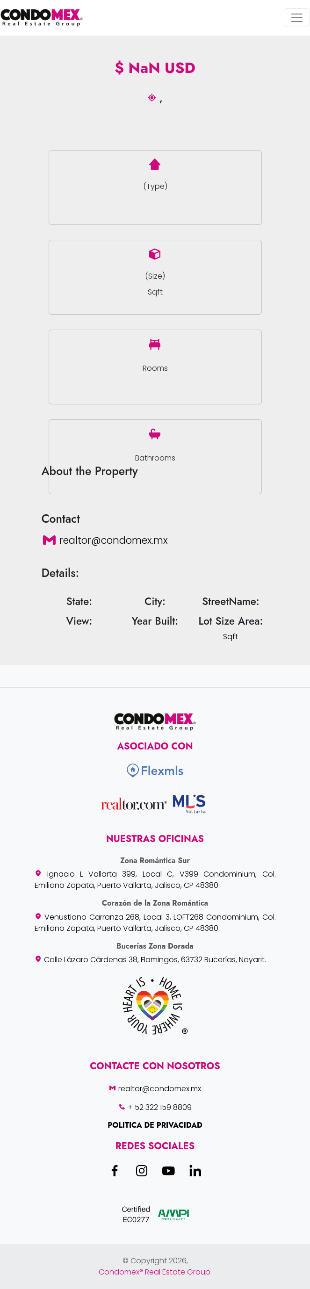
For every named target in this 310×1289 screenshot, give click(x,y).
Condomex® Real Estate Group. (155, 1272)
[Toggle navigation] (297, 17)
